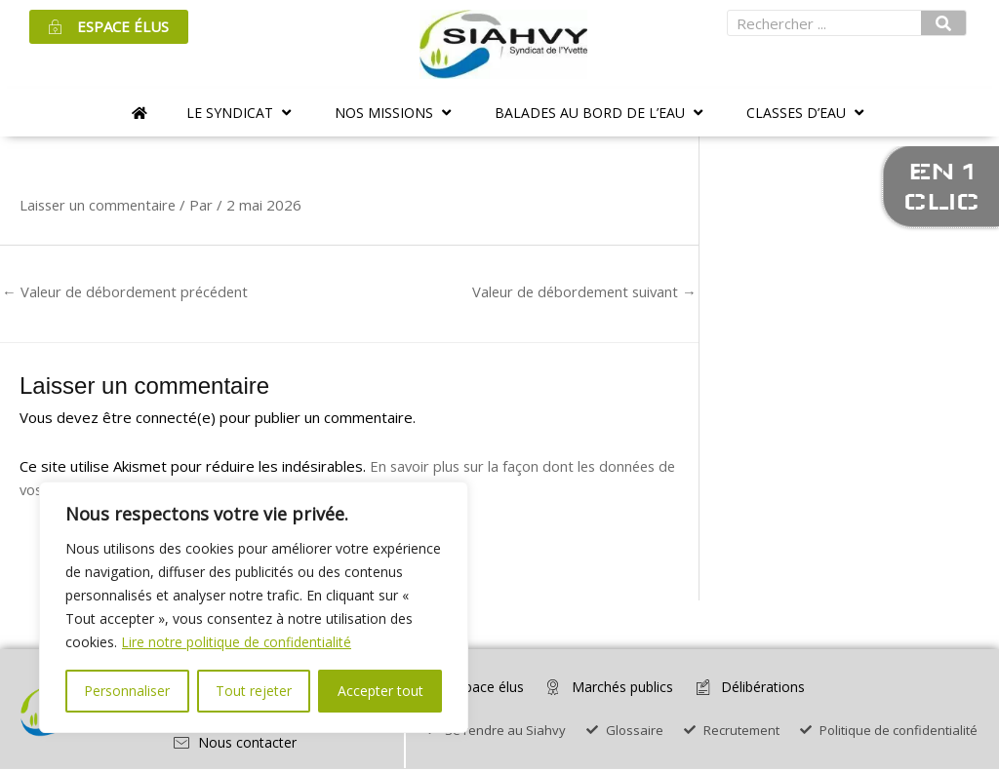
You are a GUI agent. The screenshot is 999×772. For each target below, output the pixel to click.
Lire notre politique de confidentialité (237, 642)
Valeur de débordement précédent (129, 291)
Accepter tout (380, 690)
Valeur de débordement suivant (581, 291)
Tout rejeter (254, 690)
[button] (241, 112)
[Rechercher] (943, 23)
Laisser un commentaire (100, 204)
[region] (253, 607)
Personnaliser (127, 690)
